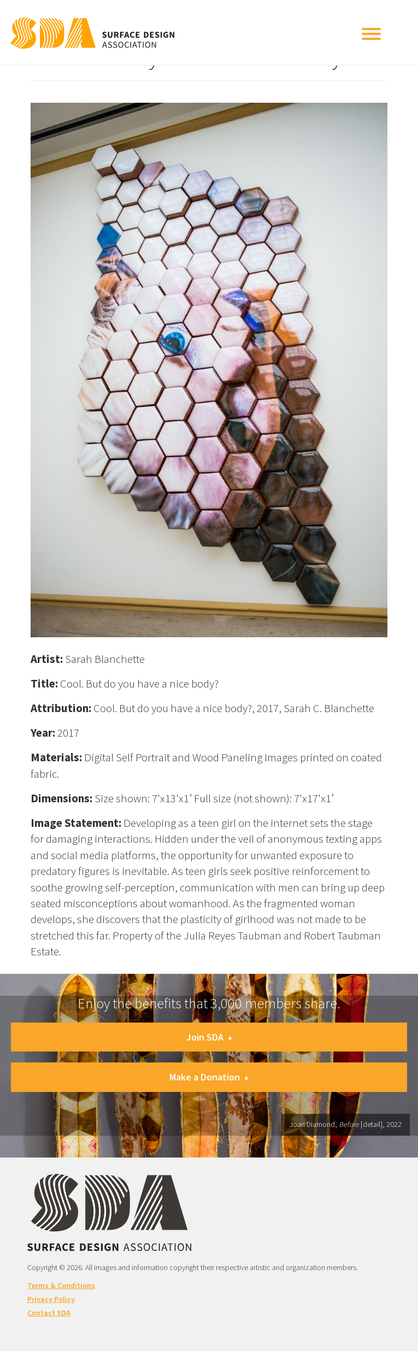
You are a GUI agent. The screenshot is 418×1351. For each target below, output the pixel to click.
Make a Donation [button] (209, 1077)
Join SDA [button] (209, 1037)
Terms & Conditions (61, 1285)
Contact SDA (48, 1313)
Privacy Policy (51, 1299)
